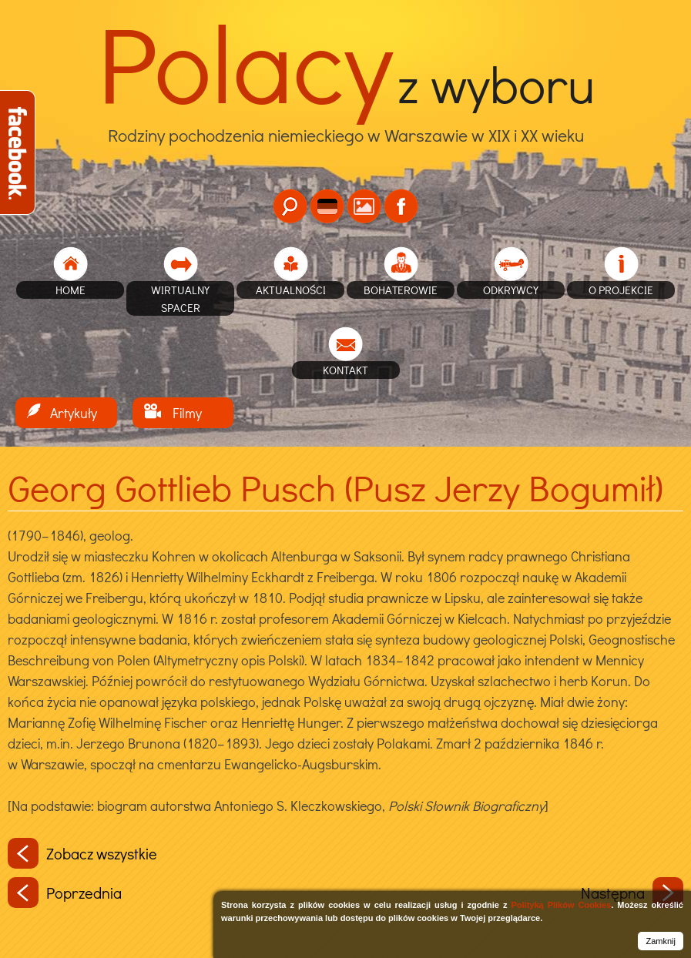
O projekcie (621, 289)
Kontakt (345, 369)
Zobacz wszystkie (82, 853)
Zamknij (661, 941)
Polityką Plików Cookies (561, 904)
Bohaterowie (401, 289)
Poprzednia (65, 892)
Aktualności (291, 289)
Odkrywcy (510, 289)
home (70, 289)
